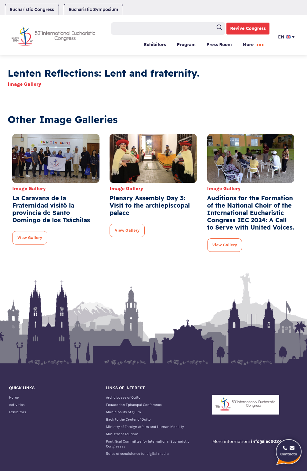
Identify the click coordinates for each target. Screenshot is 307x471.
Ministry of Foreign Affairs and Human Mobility (145, 427)
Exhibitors (155, 44)
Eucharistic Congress (32, 9)
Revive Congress (248, 28)
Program (186, 44)
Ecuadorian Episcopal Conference (134, 405)
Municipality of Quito (123, 412)
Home (14, 397)
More (248, 44)
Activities (17, 405)
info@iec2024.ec (269, 441)
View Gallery (29, 237)
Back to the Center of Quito (128, 419)
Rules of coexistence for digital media (137, 453)
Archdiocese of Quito (123, 397)
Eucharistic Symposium (93, 9)
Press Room (219, 44)
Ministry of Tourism (122, 434)
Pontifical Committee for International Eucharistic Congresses (148, 443)
